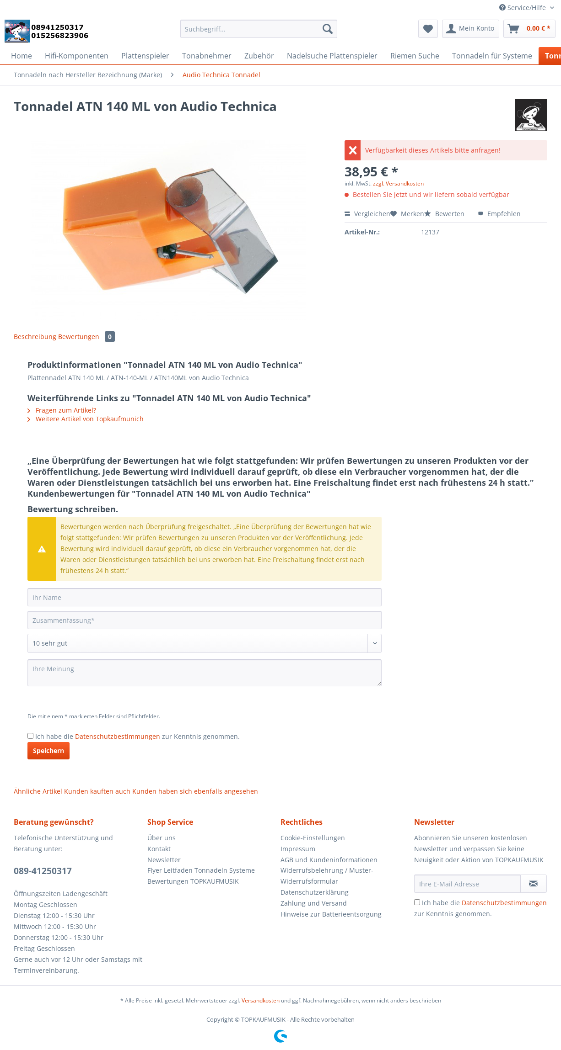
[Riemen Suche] (415, 55)
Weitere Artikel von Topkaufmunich (85, 418)
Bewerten (445, 213)
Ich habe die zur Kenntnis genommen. (137, 736)
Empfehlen (499, 213)
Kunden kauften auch (97, 791)
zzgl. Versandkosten (398, 183)
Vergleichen (367, 213)
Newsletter (164, 859)
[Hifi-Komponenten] (76, 55)
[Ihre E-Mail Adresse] (467, 884)
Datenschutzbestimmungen (117, 736)
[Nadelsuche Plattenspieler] (332, 55)
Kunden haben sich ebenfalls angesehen (195, 791)
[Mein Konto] (470, 29)
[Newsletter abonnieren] (533, 884)
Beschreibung (35, 336)
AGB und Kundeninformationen (329, 859)
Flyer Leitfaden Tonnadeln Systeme (201, 870)
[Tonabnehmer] (207, 55)
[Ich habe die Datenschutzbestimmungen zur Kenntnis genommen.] (30, 736)
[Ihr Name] (204, 597)
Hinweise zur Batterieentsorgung (331, 914)
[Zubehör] (259, 55)
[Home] (21, 55)
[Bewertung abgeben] (204, 643)
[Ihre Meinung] (204, 672)
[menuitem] (258, 33)
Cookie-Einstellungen (312, 837)
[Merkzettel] (428, 29)
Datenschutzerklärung (314, 892)
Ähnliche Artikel (38, 791)
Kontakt (159, 848)
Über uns (161, 837)
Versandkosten (261, 1000)
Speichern (48, 750)
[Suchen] (327, 29)
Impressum (297, 848)
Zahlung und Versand (313, 903)
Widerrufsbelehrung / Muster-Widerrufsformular (326, 876)
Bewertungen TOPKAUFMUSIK (193, 881)
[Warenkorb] (529, 29)
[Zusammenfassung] (204, 620)
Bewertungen (86, 336)
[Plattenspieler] (145, 55)
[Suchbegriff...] (258, 29)
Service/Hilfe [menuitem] (523, 7)
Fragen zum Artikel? (61, 410)
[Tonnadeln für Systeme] (492, 55)
